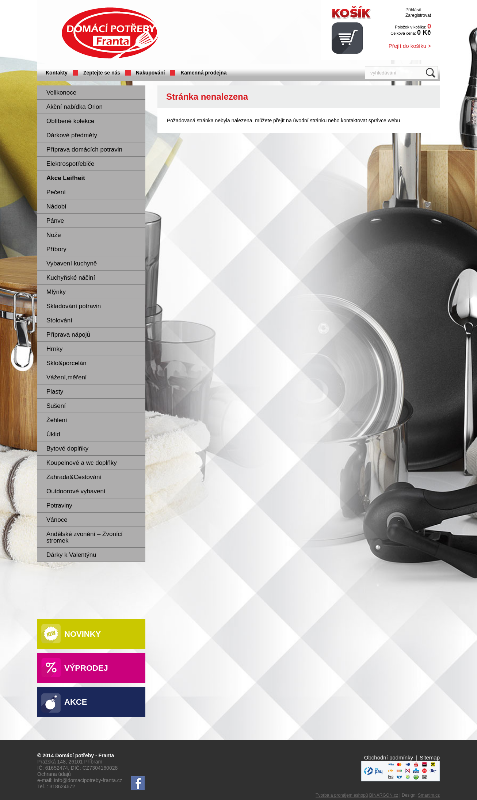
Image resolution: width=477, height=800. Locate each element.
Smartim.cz (429, 795)
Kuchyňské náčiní (70, 277)
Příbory (56, 249)
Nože (53, 234)
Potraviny (59, 505)
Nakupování (150, 73)
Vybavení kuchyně (71, 263)
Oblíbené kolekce (70, 121)
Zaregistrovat (418, 15)
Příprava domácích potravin (84, 149)
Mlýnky (56, 291)
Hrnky (54, 348)
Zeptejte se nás (101, 73)
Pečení (56, 192)
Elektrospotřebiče (70, 163)
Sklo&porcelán (66, 363)
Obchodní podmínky (388, 757)
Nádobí (56, 206)
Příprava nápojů (68, 334)
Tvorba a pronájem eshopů (342, 795)
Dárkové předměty (71, 135)
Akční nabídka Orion (74, 106)
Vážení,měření (66, 377)
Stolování (59, 320)
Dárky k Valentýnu (71, 554)
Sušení (56, 405)
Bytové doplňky (67, 448)
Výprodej (86, 668)
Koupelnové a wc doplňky (81, 462)
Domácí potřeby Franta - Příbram (110, 33)
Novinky (82, 634)
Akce (75, 702)
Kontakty (57, 73)
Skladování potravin (73, 306)
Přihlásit (413, 9)
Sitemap (430, 757)
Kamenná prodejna (203, 73)
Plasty (54, 391)
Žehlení (56, 420)
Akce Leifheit (65, 178)
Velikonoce (61, 92)
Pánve (55, 220)
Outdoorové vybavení (76, 491)
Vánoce (57, 519)
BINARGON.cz (383, 795)
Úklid (53, 434)
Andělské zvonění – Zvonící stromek (84, 537)
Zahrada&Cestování (74, 477)
